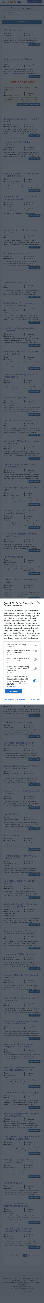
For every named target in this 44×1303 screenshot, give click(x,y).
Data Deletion (9, 700)
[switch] (35, 651)
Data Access (21, 700)
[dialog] (22, 651)
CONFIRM (13, 691)
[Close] (39, 603)
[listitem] (22, 645)
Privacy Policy (35, 700)
